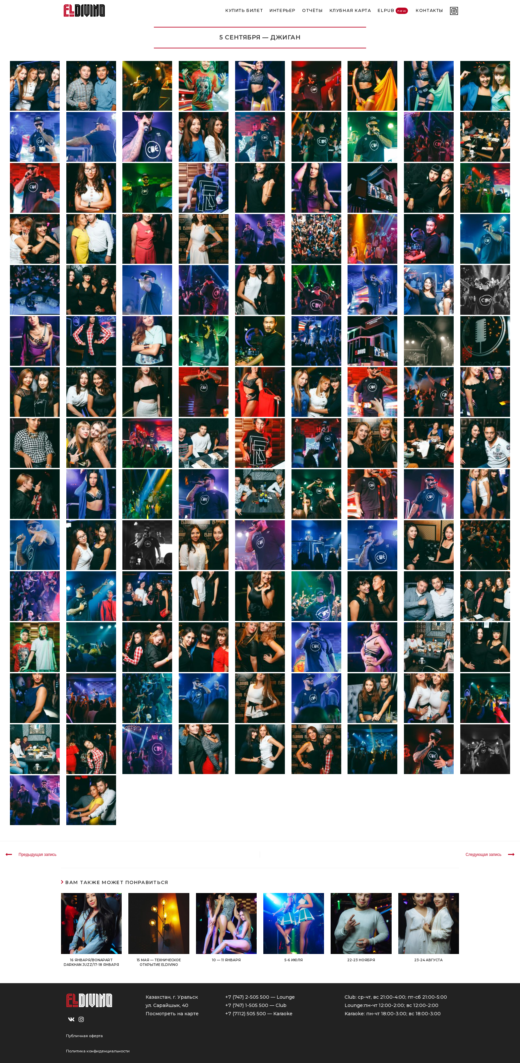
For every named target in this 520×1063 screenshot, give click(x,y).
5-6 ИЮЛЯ (294, 960)
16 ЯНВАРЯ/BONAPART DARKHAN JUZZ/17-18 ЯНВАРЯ (91, 962)
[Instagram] (81, 1019)
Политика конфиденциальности (98, 1051)
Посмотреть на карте (172, 1014)
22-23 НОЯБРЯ (361, 960)
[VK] (71, 1019)
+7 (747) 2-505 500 (247, 997)
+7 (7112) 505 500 (245, 1014)
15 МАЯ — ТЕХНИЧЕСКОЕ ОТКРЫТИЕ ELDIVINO (159, 962)
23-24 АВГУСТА (428, 960)
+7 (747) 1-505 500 (246, 1005)
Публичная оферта (84, 1036)
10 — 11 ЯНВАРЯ (226, 960)
